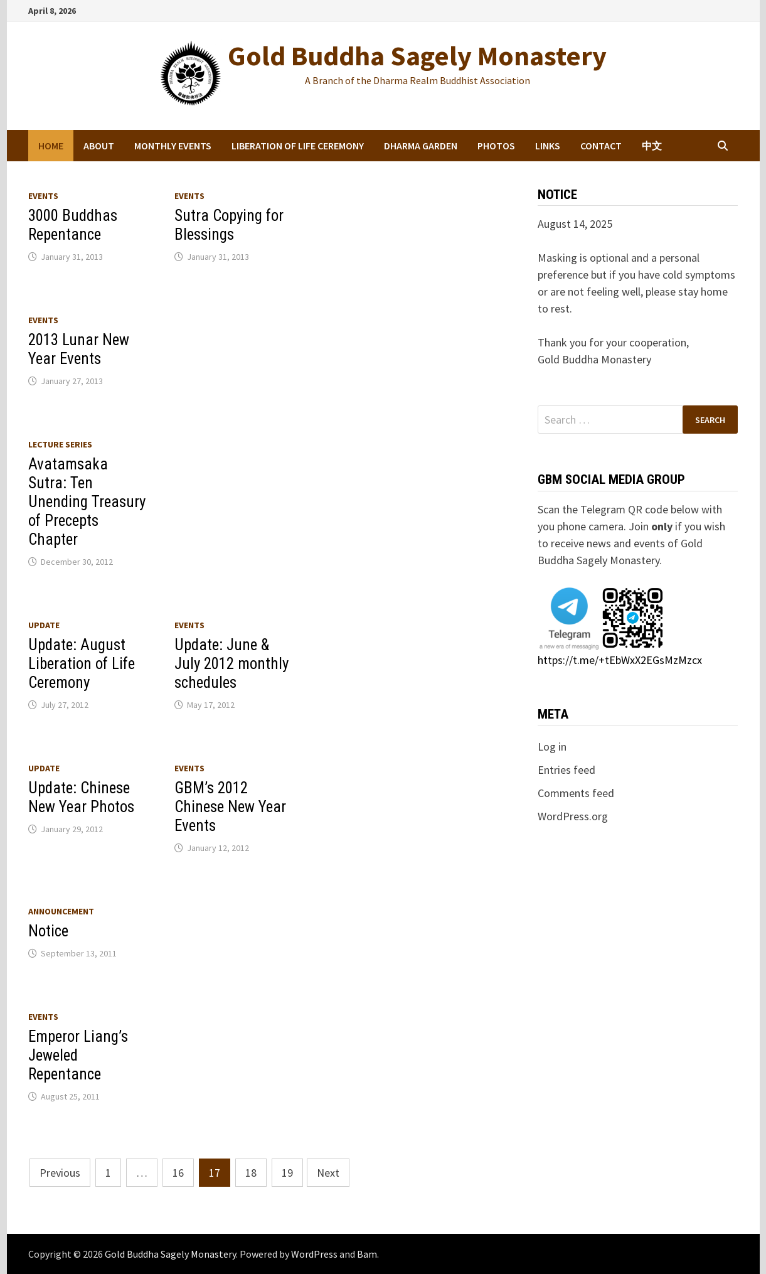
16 (178, 1172)
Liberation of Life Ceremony (297, 145)
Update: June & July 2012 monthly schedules (231, 664)
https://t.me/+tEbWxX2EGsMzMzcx (620, 660)
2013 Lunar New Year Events (78, 349)
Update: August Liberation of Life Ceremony (81, 664)
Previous (60, 1172)
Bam (367, 1254)
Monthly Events (172, 145)
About (98, 145)
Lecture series (60, 444)
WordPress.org (573, 816)
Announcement (61, 911)
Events (43, 195)
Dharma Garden (420, 145)
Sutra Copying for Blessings (229, 225)
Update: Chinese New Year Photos (81, 797)
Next (328, 1172)
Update (44, 625)
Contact (601, 145)
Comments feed (576, 793)
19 (287, 1172)
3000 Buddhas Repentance (72, 225)
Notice (48, 931)
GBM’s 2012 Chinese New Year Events (230, 807)
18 (251, 1172)
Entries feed (566, 770)
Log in (552, 746)
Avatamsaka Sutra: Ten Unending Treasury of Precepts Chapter (87, 502)
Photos (496, 145)
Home (50, 145)
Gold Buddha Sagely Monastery (417, 55)
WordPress (314, 1254)
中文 (652, 145)
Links (547, 145)
